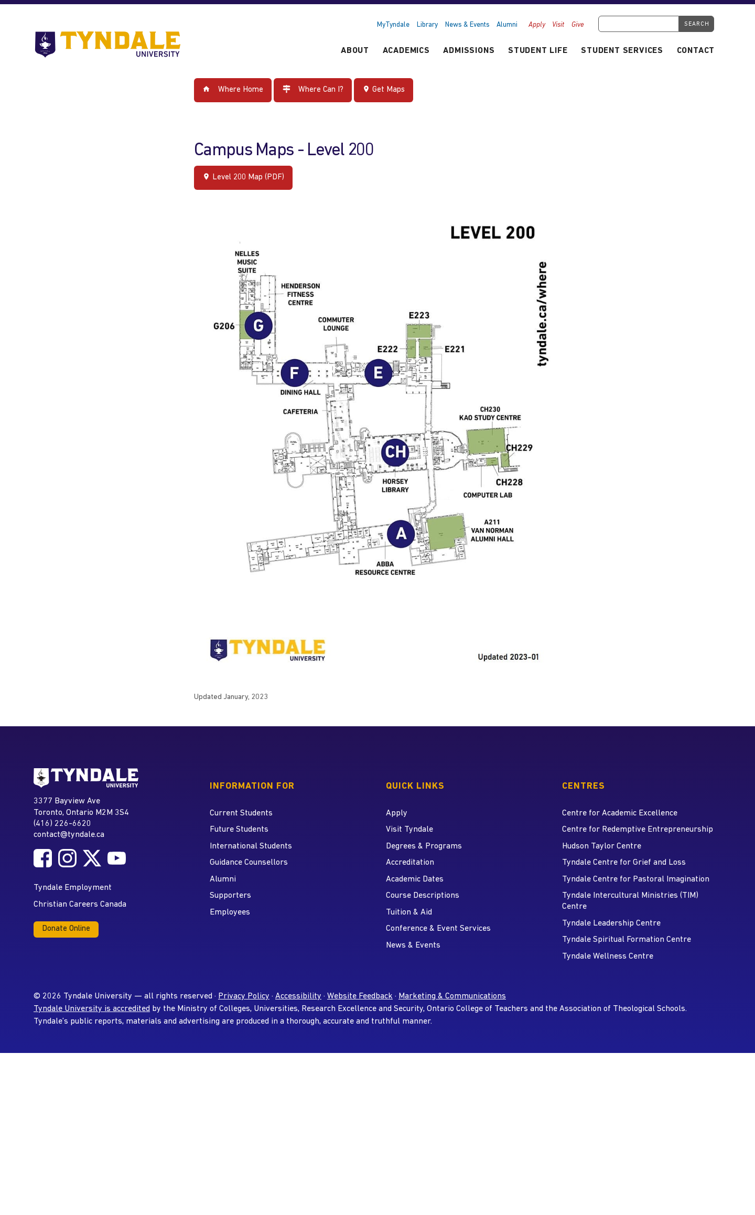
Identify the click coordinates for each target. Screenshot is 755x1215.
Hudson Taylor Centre (601, 846)
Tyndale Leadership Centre (611, 923)
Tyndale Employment (73, 888)
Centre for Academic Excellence (619, 813)
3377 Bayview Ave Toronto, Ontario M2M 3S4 (81, 806)
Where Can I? (313, 89)
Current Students (241, 813)
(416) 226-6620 (62, 824)
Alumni (507, 24)
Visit (558, 24)
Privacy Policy (243, 996)
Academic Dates (415, 879)
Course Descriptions (422, 895)
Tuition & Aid (409, 912)
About (355, 51)
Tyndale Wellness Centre (607, 956)
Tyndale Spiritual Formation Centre (626, 940)
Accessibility (298, 996)
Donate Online (66, 929)
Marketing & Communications (452, 996)
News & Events (467, 24)
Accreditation (410, 862)
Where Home (232, 89)
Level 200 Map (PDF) (243, 177)
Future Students (239, 829)
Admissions (468, 51)
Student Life (538, 51)
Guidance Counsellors (249, 862)
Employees (230, 912)
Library (427, 24)
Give (577, 24)
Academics (406, 51)
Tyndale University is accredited (92, 1009)
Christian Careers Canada (80, 904)
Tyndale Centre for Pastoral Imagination (635, 879)
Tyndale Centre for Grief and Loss (624, 862)
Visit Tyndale (409, 829)
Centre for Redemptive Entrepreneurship (637, 829)
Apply (536, 24)
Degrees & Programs (424, 846)
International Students (251, 846)
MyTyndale (393, 24)
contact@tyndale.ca (69, 835)
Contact (696, 51)
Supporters (230, 895)
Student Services (622, 51)
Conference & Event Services (438, 928)
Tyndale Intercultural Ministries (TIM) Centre (630, 901)
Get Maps (383, 89)
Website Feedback (360, 996)
